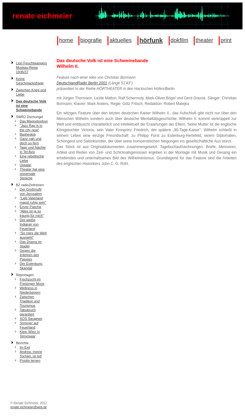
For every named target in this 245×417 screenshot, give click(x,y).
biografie (91, 40)
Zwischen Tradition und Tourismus (30, 301)
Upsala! (25, 165)
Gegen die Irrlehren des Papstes (29, 255)
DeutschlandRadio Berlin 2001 (82, 83)
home (66, 40)
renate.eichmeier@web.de (28, 407)
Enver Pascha (30, 207)
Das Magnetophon (34, 121)
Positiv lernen (30, 360)
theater (204, 40)
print (226, 40)
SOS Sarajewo (31, 318)
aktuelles (120, 40)
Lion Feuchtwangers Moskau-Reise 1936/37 (31, 67)
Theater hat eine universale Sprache (32, 173)
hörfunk (150, 40)
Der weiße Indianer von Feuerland (29, 224)
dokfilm (179, 40)
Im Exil (25, 347)
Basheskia (28, 134)
